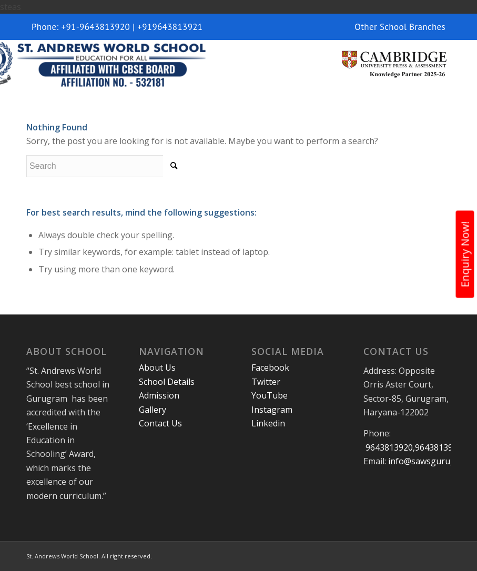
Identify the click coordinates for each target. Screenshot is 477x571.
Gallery (152, 409)
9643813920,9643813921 (412, 447)
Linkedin (268, 423)
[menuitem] (397, 26)
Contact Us (160, 423)
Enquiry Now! (465, 254)
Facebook (270, 367)
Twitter (265, 382)
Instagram (271, 409)
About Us (157, 367)
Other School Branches (399, 27)
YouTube (269, 395)
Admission (159, 395)
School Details (167, 382)
